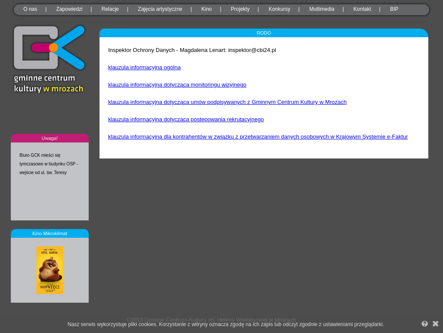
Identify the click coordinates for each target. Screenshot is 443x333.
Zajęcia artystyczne (160, 9)
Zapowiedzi (69, 9)
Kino (207, 9)
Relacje (110, 9)
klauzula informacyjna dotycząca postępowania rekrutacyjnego (186, 119)
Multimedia (321, 9)
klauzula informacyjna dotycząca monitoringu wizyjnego (177, 84)
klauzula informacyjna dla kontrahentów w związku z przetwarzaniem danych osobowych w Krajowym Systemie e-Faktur (258, 136)
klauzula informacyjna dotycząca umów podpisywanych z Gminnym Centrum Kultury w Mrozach (227, 102)
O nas (30, 9)
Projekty (240, 9)
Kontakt (362, 9)
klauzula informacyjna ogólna (144, 67)
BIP (394, 9)
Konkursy (279, 9)
